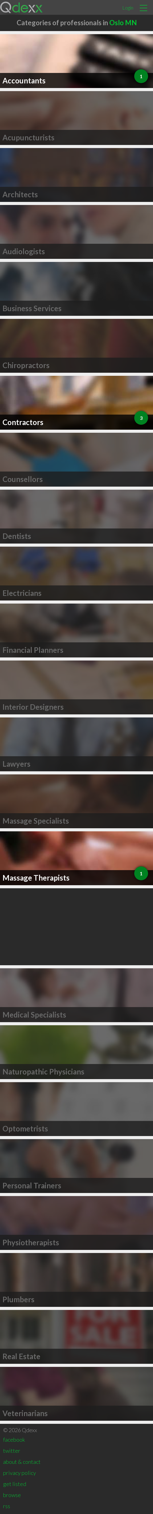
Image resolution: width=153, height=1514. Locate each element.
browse (12, 1495)
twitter (11, 1450)
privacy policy (19, 1472)
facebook (14, 1439)
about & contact (22, 1461)
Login (127, 7)
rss (6, 1506)
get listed (14, 1483)
